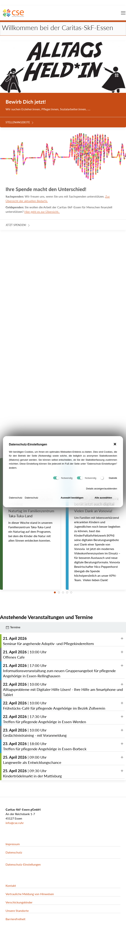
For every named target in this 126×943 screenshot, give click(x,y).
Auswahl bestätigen (72, 500)
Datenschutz (15, 500)
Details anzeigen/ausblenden (101, 490)
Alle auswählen (103, 500)
